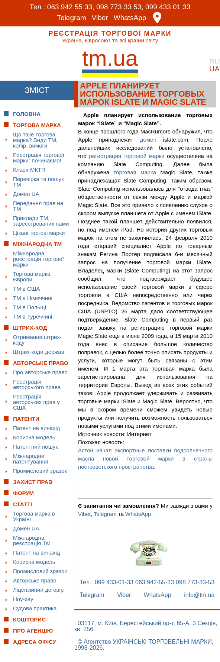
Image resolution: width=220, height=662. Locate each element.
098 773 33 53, (119, 7)
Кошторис (29, 619)
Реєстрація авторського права (37, 384)
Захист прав (32, 482)
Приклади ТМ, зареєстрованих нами (41, 220)
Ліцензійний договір (38, 589)
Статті (22, 504)
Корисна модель (34, 437)
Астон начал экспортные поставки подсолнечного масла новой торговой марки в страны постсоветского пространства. (145, 458)
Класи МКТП (29, 169)
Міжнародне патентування (30, 458)
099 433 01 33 (168, 7)
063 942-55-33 (154, 582)
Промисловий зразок (40, 471)
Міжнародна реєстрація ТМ (32, 540)
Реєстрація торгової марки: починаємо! (38, 157)
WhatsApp (130, 17)
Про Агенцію (33, 630)
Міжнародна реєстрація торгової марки (38, 259)
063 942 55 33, (70, 7)
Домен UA (26, 194)
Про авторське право (40, 372)
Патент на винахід (36, 428)
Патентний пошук (35, 446)
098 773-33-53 (195, 582)
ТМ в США (26, 288)
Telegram (71, 17)
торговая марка (135, 172)
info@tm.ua (199, 595)
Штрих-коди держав (38, 352)
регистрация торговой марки (126, 156)
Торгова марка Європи (32, 276)
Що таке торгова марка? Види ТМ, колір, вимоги (35, 140)
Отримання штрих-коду (37, 339)
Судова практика (34, 608)
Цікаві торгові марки (39, 233)
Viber (100, 17)
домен (148, 139)
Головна (27, 114)
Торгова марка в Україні (34, 516)
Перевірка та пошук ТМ (38, 181)
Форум (23, 493)
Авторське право (34, 580)
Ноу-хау (23, 599)
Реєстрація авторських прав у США (36, 402)
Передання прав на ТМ (38, 205)
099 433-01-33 (114, 582)
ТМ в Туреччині (32, 316)
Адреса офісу (34, 642)
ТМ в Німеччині (32, 298)
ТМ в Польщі (29, 307)
